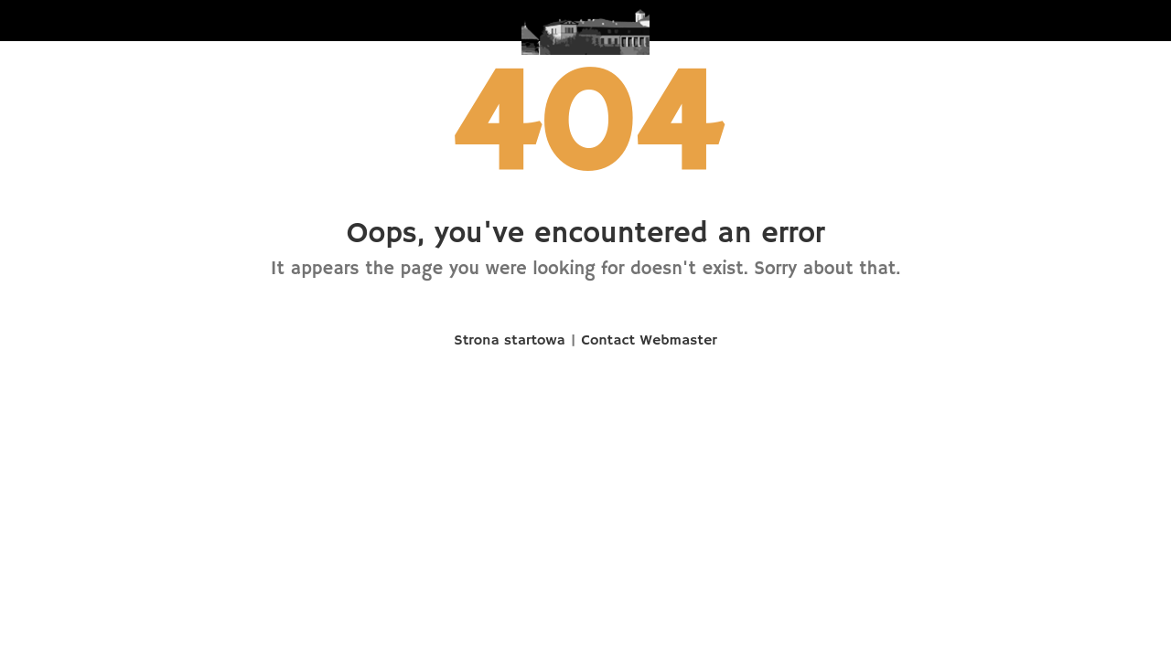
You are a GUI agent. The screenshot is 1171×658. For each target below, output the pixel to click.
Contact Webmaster (649, 341)
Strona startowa (509, 341)
